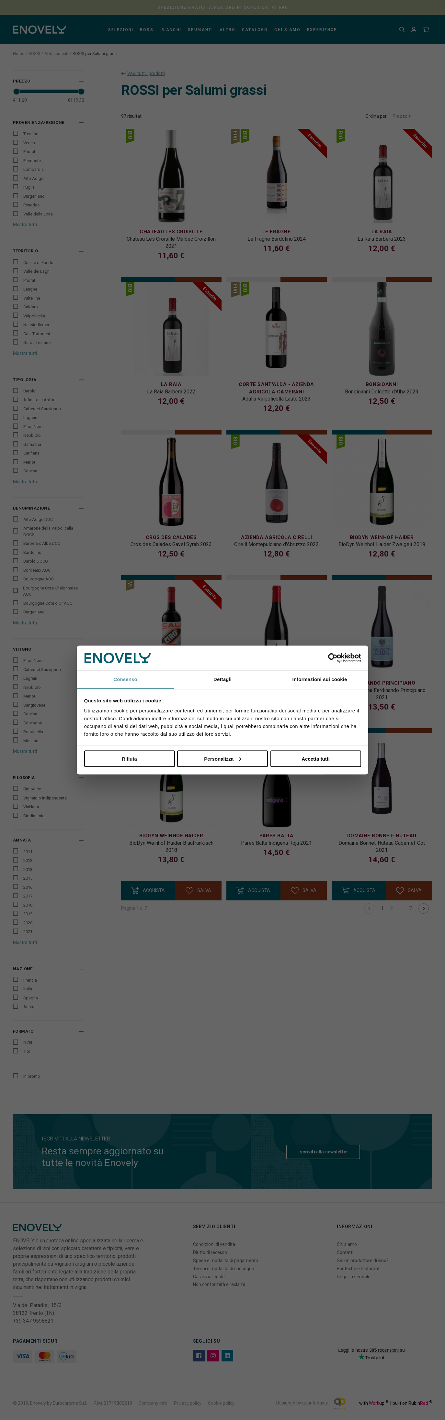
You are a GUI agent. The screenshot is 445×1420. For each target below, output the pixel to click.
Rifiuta (129, 758)
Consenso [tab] (125, 679)
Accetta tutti (316, 758)
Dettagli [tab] (222, 679)
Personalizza (222, 758)
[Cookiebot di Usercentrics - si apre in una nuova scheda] (332, 658)
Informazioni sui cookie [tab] (319, 679)
